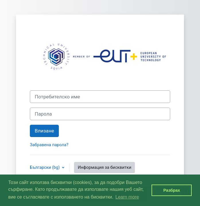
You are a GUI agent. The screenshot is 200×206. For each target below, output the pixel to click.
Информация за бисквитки (104, 167)
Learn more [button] (127, 197)
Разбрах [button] (171, 190)
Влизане (44, 131)
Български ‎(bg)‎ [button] (45, 167)
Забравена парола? (49, 144)
